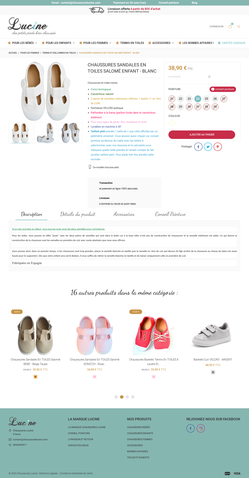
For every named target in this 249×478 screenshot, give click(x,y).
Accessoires (124, 214)
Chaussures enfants (140, 433)
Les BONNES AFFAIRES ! (198, 43)
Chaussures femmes (139, 439)
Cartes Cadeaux (233, 43)
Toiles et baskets (138, 457)
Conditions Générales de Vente (76, 473)
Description (31, 214)
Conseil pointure (169, 2)
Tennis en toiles (132, 43)
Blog (194, 2)
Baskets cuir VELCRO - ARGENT (213, 359)
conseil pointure (224, 89)
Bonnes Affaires (137, 451)
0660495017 (20, 444)
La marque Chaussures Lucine (87, 427)
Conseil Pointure (170, 214)
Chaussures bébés (138, 427)
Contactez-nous (78, 445)
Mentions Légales (48, 473)
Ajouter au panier (202, 134)
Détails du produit (77, 214)
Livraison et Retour (80, 439)
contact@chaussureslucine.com (80, 2)
